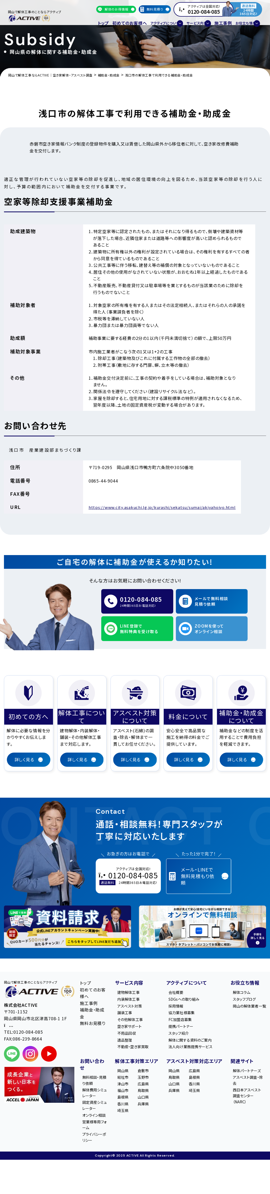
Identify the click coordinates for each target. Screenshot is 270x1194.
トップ (102, 19)
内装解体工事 (132, 989)
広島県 (145, 1083)
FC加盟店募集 (184, 1012)
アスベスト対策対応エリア (192, 1061)
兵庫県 (145, 1105)
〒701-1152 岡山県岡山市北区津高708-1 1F (35, 1007)
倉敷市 (145, 1068)
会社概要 (179, 982)
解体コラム (244, 982)
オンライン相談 (93, 1120)
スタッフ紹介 (182, 1027)
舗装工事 (127, 1005)
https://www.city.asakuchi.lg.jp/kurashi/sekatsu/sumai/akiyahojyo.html (166, 507)
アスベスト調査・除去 (249, 1085)
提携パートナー (185, 1020)
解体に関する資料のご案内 (195, 1035)
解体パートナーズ (248, 1071)
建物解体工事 (132, 982)
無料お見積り (92, 1013)
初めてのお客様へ (123, 19)
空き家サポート (133, 1020)
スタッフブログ (247, 989)
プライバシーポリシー (94, 1149)
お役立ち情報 (244, 972)
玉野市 (145, 1075)
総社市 (125, 1075)
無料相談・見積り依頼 (94, 1077)
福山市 (125, 1090)
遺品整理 (127, 1035)
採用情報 (179, 997)
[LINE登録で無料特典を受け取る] (67, 916)
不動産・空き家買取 (137, 1043)
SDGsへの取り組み (188, 989)
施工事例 (212, 19)
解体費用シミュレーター (95, 1092)
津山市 (125, 1083)
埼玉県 (125, 1113)
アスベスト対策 (133, 997)
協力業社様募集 (185, 1005)
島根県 (125, 1098)
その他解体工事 (133, 1012)
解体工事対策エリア (136, 1057)
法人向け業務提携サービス (196, 1043)
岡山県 (125, 1068)
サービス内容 (129, 972)
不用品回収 (130, 1027)
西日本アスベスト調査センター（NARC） (250, 1103)
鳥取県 (145, 1090)
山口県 (145, 1098)
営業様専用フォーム (94, 1135)
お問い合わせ (92, 1061)
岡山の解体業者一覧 (249, 1000)
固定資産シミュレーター (95, 1106)
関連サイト (241, 1057)
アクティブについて (186, 972)
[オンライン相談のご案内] (202, 916)
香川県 (125, 1105)
